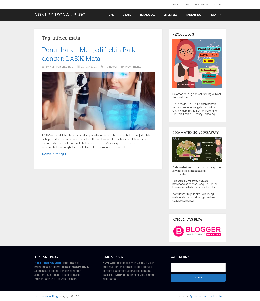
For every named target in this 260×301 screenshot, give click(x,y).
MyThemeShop (198, 296)
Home (110, 14)
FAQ (188, 4)
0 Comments (133, 66)
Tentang (175, 4)
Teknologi (147, 14)
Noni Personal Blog (59, 14)
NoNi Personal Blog (61, 66)
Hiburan (215, 14)
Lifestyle (171, 14)
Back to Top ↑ (217, 296)
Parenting (193, 14)
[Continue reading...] (54, 154)
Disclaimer (201, 4)
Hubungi (218, 4)
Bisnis (127, 14)
